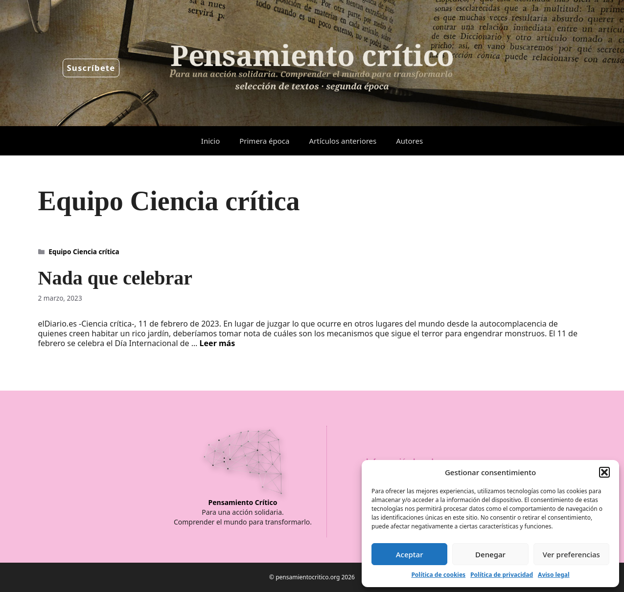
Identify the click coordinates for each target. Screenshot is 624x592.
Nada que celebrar (115, 278)
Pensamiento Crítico (242, 502)
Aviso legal (553, 574)
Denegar (490, 554)
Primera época (264, 141)
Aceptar (409, 554)
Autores (409, 141)
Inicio (210, 141)
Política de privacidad (501, 574)
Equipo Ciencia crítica (83, 251)
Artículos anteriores (342, 141)
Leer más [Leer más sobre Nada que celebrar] (217, 343)
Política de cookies (438, 574)
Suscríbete (91, 67)
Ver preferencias (571, 554)
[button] (604, 472)
